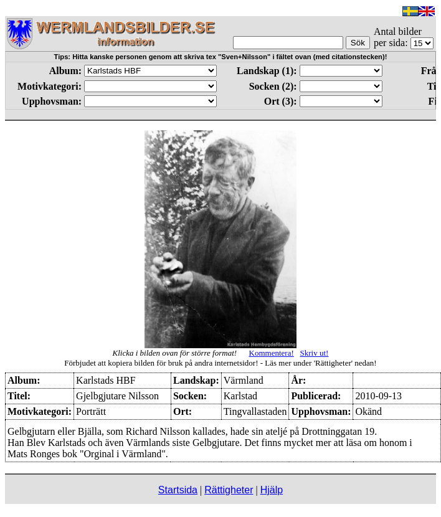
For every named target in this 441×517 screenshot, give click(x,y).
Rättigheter (228, 490)
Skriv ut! (314, 353)
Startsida (177, 490)
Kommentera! (271, 353)
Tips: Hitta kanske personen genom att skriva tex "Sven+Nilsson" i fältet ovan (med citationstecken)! (220, 56)
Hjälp (271, 490)
